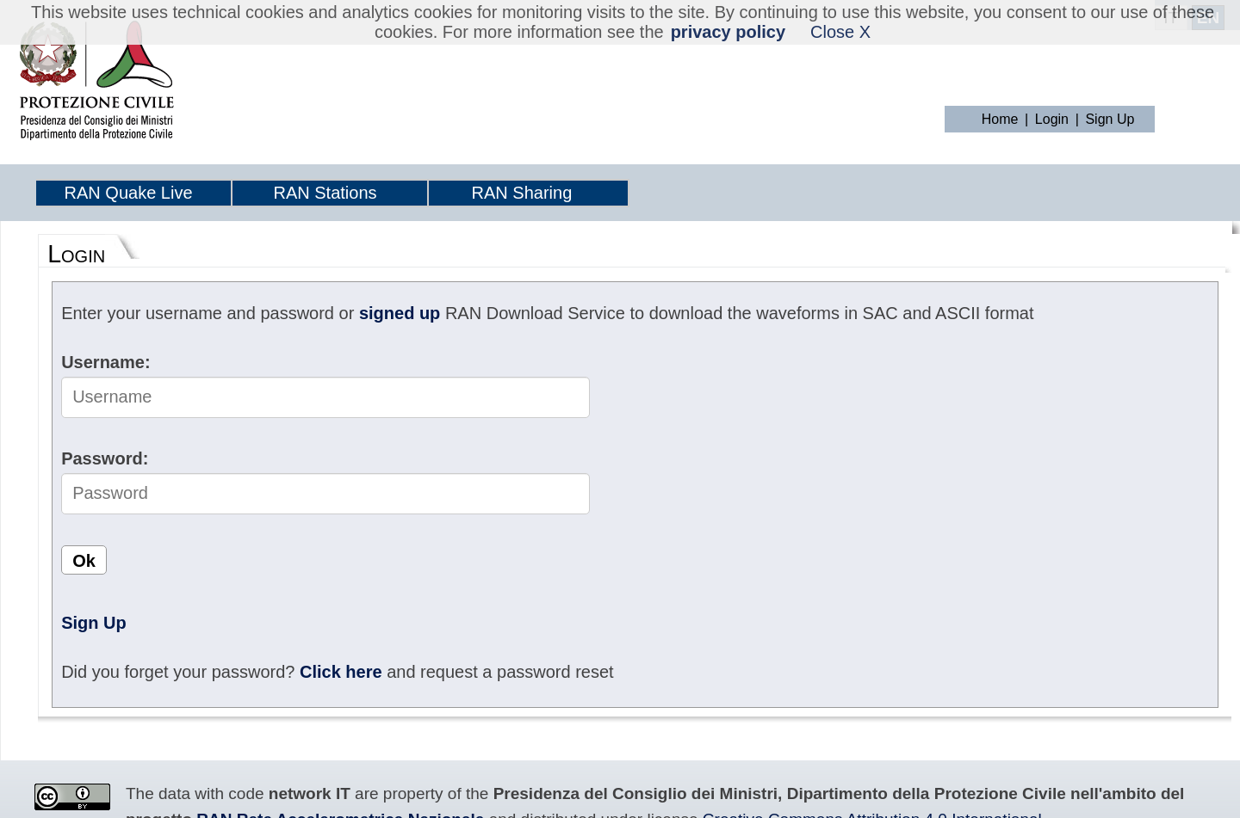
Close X (840, 31)
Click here (341, 671)
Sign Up (1109, 119)
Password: (104, 458)
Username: (105, 362)
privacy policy (728, 31)
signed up (399, 313)
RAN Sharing (522, 192)
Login (1052, 119)
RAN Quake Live (129, 192)
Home (1000, 119)
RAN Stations (324, 192)
